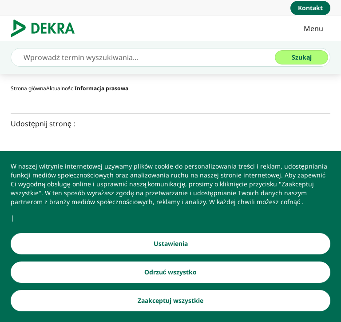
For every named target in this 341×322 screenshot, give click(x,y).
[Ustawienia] (170, 243)
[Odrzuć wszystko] (170, 272)
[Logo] (46, 28)
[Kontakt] (310, 8)
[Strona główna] (28, 88)
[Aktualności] (60, 88)
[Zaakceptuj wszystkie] (170, 300)
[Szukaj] (301, 57)
